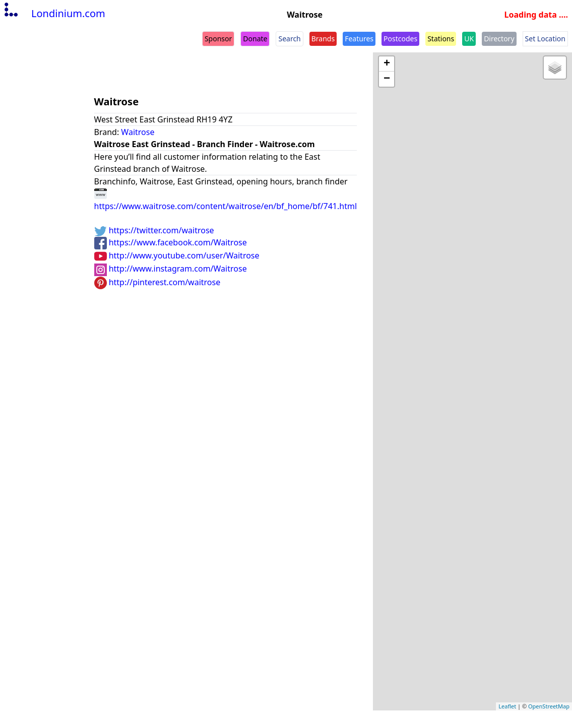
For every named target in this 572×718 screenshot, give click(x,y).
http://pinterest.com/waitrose (157, 282)
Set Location (545, 38)
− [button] (387, 79)
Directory (499, 38)
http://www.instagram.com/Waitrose (170, 268)
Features (359, 38)
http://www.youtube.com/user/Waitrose (177, 255)
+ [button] (387, 64)
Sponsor (218, 38)
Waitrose (137, 132)
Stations (440, 38)
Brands (323, 38)
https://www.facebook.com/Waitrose (170, 242)
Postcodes (400, 38)
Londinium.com (53, 13)
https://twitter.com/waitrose (154, 230)
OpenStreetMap (548, 706)
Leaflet (507, 706)
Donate (255, 38)
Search (289, 38)
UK (469, 38)
